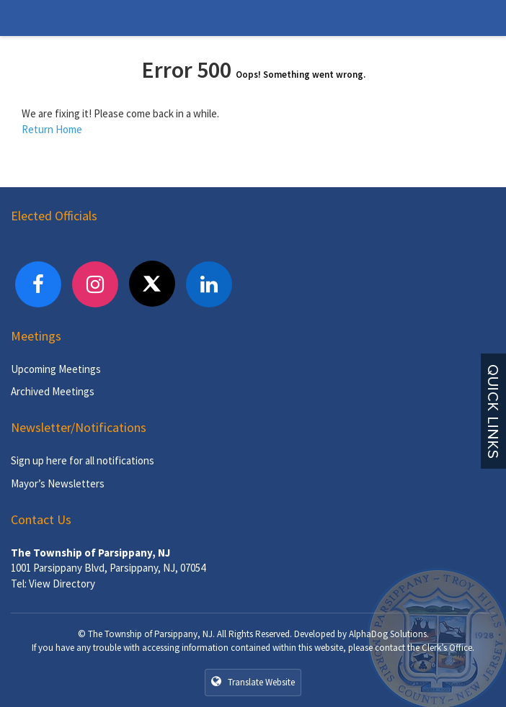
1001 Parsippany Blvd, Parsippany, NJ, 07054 (108, 568)
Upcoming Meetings (56, 369)
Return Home (52, 129)
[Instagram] (95, 284)
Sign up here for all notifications (82, 460)
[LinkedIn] (209, 284)
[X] (152, 284)
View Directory (62, 583)
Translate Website (253, 681)
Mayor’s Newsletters (58, 483)
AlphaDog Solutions (388, 634)
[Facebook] (38, 284)
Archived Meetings (52, 391)
